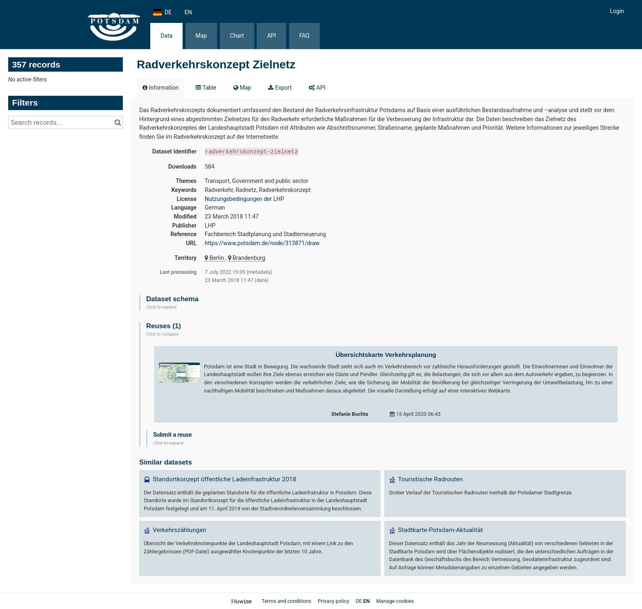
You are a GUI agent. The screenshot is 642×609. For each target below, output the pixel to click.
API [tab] (317, 87)
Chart (237, 35)
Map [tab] (242, 87)
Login (617, 11)
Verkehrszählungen (179, 530)
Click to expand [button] (161, 307)
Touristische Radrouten (430, 479)
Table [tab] (206, 87)
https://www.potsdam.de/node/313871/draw (262, 243)
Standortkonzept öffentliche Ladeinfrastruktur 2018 (224, 479)
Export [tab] (280, 87)
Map (201, 35)
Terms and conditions (287, 601)
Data (166, 35)
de (168, 12)
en (188, 12)
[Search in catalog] (118, 122)
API (271, 35)
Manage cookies (395, 601)
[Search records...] (65, 122)
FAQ (304, 35)
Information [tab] (160, 87)
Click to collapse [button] (162, 334)
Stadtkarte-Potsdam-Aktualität (440, 530)
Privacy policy (334, 601)
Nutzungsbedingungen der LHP (244, 199)
